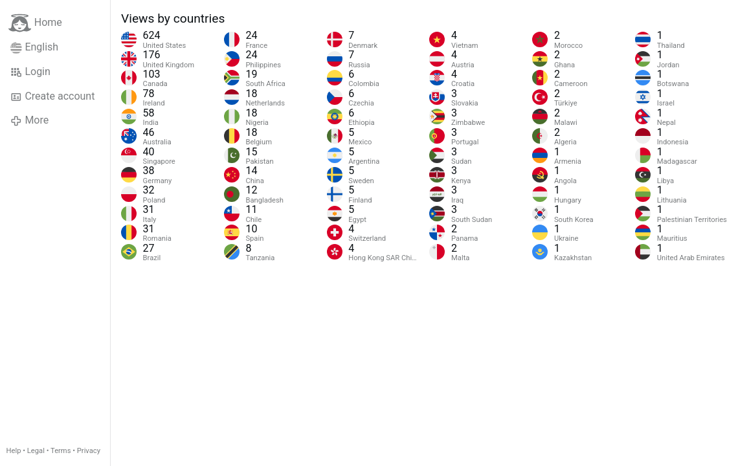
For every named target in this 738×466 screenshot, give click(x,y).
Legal (36, 451)
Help (13, 451)
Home (35, 23)
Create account (52, 96)
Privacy (88, 451)
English (34, 47)
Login (30, 71)
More (29, 120)
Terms (60, 451)
